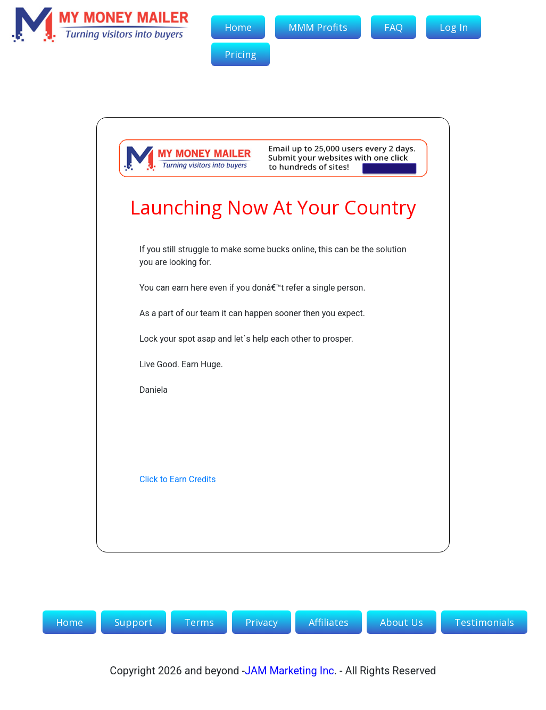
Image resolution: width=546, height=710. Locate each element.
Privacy (261, 622)
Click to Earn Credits (177, 479)
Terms (199, 622)
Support (133, 622)
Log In (454, 27)
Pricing (241, 54)
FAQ (393, 27)
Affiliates (329, 622)
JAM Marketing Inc (289, 670)
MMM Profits (318, 27)
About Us (401, 622)
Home (238, 27)
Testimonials (484, 622)
